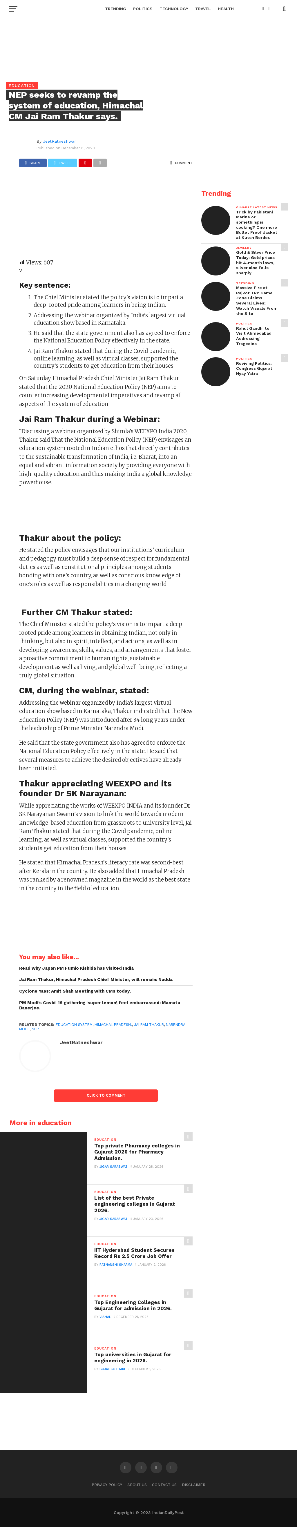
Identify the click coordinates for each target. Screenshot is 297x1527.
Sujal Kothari (112, 1369)
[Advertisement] (106, 216)
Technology (174, 8)
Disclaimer (193, 1485)
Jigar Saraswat (113, 1167)
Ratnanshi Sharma (115, 1265)
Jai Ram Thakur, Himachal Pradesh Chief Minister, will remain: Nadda (96, 979)
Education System (74, 1024)
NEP (35, 1029)
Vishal (105, 1317)
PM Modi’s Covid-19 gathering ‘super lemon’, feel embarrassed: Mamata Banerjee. (99, 1005)
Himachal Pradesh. (113, 1024)
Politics (143, 8)
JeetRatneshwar (59, 141)
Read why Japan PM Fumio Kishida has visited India (76, 968)
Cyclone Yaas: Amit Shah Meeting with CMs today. (75, 991)
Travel (203, 8)
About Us (137, 1485)
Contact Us (164, 1485)
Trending (115, 8)
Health (226, 8)
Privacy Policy (107, 1485)
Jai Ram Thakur (149, 1024)
